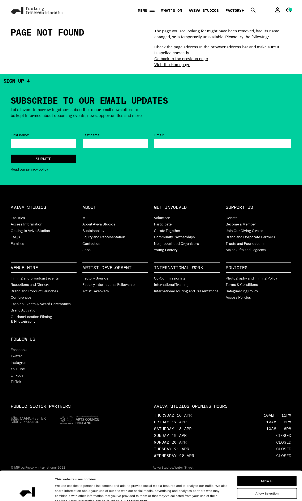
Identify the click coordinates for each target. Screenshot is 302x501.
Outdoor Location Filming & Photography (31, 319)
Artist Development (106, 267)
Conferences (21, 297)
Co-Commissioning (169, 278)
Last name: (91, 135)
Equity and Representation (103, 237)
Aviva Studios (204, 10)
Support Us (239, 207)
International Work (178, 267)
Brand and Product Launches (34, 291)
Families (17, 243)
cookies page (137, 475)
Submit (43, 159)
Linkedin (17, 375)
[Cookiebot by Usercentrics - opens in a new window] (27, 493)
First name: (20, 135)
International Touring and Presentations (186, 291)
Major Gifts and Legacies (246, 249)
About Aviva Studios (98, 224)
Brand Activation (24, 310)
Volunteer (162, 217)
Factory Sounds (95, 278)
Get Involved (170, 207)
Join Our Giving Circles (244, 230)
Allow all (267, 455)
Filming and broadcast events (35, 278)
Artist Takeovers (95, 291)
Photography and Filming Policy (251, 278)
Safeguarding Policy (242, 291)
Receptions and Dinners (30, 284)
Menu (146, 10)
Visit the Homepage (172, 64)
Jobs (86, 249)
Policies (236, 267)
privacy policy (37, 169)
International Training (171, 284)
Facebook (19, 349)
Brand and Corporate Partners (250, 237)
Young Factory (165, 249)
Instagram (19, 362)
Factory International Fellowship (108, 284)
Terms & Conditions (242, 284)
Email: (159, 135)
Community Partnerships (174, 237)
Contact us (91, 243)
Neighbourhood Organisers (176, 243)
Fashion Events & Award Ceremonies (41, 303)
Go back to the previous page (181, 58)
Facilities (18, 217)
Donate (231, 217)
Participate (163, 224)
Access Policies (238, 297)
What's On (171, 10)
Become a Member (241, 224)
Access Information (26, 224)
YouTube (18, 368)
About (89, 207)
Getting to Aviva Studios (30, 230)
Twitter (16, 356)
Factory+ (234, 10)
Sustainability (93, 230)
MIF (85, 217)
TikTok (16, 381)
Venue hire (24, 267)
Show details (237, 492)
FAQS (15, 237)
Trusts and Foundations (245, 243)
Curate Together (167, 230)
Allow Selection (267, 468)
